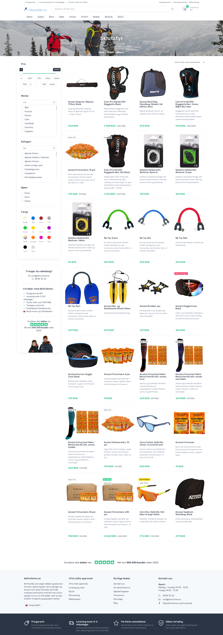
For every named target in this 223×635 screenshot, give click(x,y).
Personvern (119, 581)
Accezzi (28, 111)
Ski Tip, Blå (145, 234)
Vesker (96, 16)
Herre (29, 16)
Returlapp (118, 585)
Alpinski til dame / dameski (37, 157)
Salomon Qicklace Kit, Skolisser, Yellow (78, 235)
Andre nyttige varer (34, 165)
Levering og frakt (77, 574)
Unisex (28, 201)
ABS (26, 107)
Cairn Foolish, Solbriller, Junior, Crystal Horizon (152, 433)
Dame (41, 16)
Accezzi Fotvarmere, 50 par (82, 500)
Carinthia (29, 127)
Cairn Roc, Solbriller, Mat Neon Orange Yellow (152, 501)
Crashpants (30, 173)
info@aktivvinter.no (169, 585)
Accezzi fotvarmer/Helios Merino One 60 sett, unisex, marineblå (189, 368)
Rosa (41, 242)
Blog (116, 589)
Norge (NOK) (32, 591)
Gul (33, 232)
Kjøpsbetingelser (121, 577)
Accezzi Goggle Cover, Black (186, 301)
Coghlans (29, 131)
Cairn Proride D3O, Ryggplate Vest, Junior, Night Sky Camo (187, 104)
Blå (33, 222)
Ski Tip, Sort (74, 300)
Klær (61, 16)
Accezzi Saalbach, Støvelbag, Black (184, 501)
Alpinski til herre (32, 161)
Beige (25, 222)
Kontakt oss (119, 570)
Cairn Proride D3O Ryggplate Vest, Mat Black (117, 169)
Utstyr (72, 16)
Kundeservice (165, 2)
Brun (41, 222)
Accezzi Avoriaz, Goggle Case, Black (80, 367)
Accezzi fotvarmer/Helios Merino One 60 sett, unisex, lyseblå (81, 434)
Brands (109, 16)
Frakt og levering (180, 2)
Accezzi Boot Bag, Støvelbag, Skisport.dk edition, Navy (151, 104)
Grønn (25, 232)
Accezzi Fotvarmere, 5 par (117, 366)
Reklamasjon (74, 585)
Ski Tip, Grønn (111, 234)
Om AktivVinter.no (122, 574)
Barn (51, 16)
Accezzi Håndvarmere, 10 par (116, 433)
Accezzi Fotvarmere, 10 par (82, 168)
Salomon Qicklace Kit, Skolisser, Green (186, 169)
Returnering (194, 2)
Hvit (41, 232)
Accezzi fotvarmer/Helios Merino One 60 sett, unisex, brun (153, 368)
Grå (49, 222)
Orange (33, 242)
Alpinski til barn (31, 153)
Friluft (84, 16)
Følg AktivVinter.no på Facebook (175, 589)
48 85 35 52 (166, 582)
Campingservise (32, 169)
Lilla (49, 232)
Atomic (28, 115)
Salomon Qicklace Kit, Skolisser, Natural (150, 169)
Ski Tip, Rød (181, 234)
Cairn (27, 119)
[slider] (21, 73)
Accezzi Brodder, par (150, 300)
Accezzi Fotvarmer (184, 432)
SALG (120, 16)
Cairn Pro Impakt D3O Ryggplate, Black (114, 103)
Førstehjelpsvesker (33, 177)
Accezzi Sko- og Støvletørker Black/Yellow (117, 301)
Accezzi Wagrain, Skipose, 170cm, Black (81, 103)
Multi (25, 242)
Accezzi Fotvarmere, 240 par (116, 501)
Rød (49, 242)
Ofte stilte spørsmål (78, 570)
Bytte (71, 577)
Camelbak (29, 123)
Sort (25, 251)
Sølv (33, 251)
